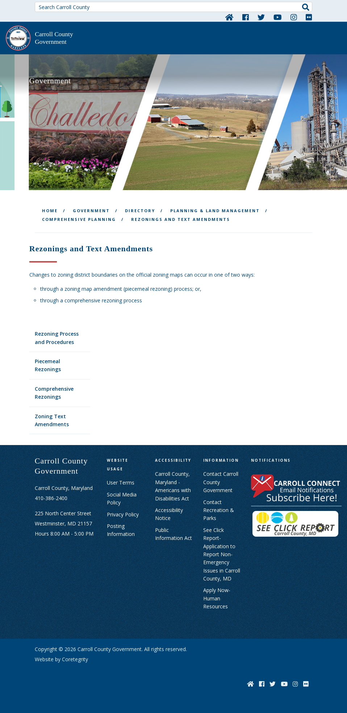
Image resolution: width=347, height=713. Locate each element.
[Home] (229, 17)
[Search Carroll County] (173, 7)
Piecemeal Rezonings (48, 365)
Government (91, 210)
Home (50, 210)
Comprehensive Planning (79, 219)
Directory (140, 210)
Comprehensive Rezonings (54, 392)
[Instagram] (293, 17)
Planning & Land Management (215, 210)
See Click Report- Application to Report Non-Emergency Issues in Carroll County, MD (221, 554)
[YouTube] (277, 17)
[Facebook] (245, 17)
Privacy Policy (123, 514)
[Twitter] (261, 17)
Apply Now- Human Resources (216, 598)
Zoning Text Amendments (52, 420)
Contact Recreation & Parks (218, 510)
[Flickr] (309, 17)
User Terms (120, 482)
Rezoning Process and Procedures (57, 337)
